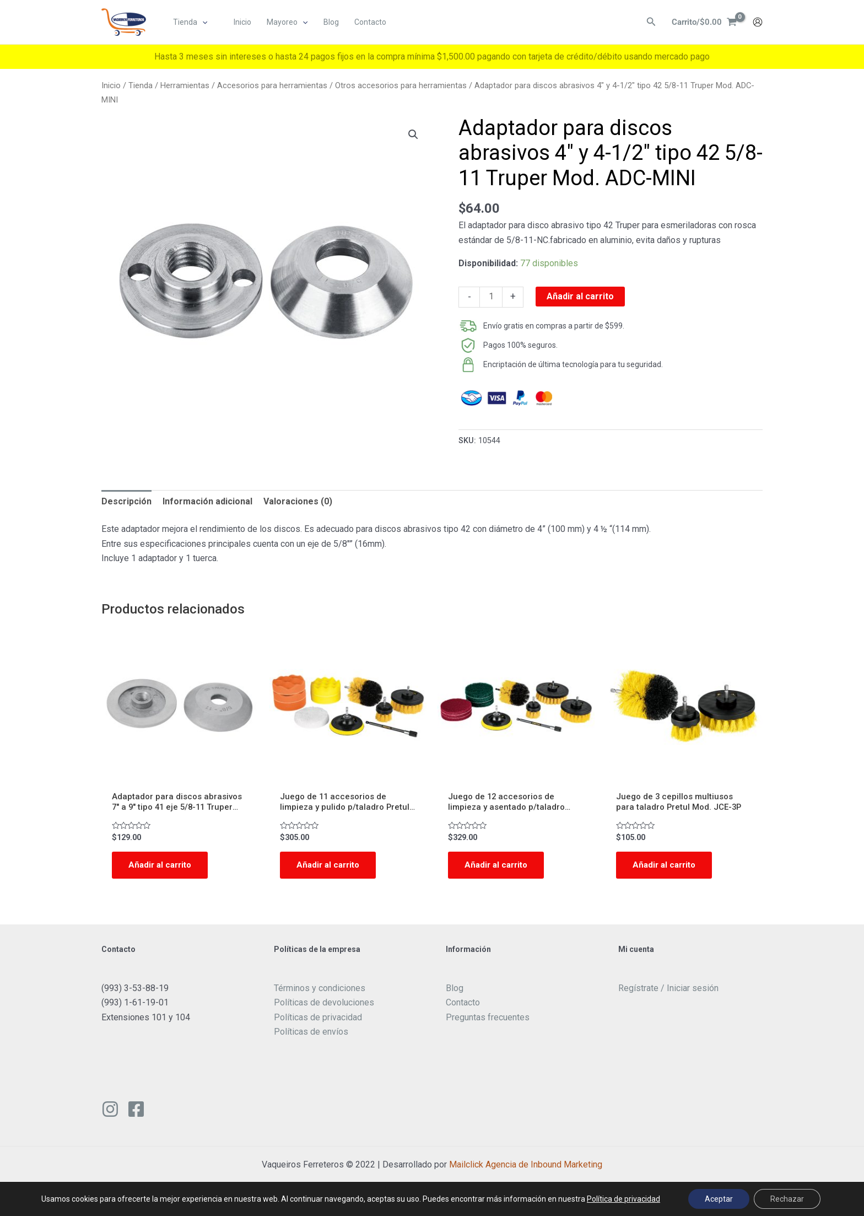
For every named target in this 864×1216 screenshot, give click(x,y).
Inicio (111, 85)
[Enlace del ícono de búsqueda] (648, 23)
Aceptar (719, 1199)
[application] (203, 22)
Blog (454, 991)
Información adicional (207, 501)
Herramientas (184, 85)
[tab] (126, 501)
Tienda (140, 85)
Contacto (463, 1005)
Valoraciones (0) (297, 501)
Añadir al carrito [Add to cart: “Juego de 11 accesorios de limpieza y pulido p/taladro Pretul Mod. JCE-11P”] (330, 867)
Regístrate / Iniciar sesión (668, 991)
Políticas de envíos (311, 1035)
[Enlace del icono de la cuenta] (758, 23)
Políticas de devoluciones (324, 1005)
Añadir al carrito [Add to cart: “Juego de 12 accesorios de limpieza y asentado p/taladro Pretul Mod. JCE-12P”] (498, 867)
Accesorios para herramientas (272, 85)
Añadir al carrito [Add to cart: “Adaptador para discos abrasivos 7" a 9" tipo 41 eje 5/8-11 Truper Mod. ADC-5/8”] (162, 867)
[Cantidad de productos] (491, 297)
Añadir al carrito (580, 296)
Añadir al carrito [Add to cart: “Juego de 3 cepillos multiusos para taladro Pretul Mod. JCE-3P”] (666, 867)
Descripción (126, 501)
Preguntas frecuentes (488, 1020)
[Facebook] (136, 1112)
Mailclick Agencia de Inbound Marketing (525, 1168)
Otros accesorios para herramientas (401, 85)
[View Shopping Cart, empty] (703, 22)
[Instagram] (110, 1112)
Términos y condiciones (319, 991)
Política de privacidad (623, 1199)
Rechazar (787, 1199)
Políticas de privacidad (318, 1020)
